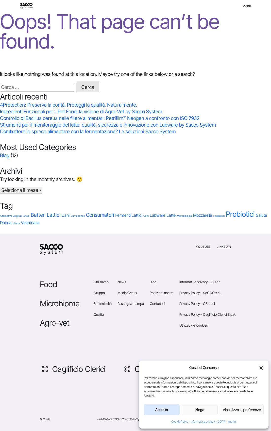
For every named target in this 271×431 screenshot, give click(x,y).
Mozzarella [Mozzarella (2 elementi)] (202, 215)
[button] (261, 367)
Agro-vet (54, 323)
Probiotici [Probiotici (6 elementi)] (240, 214)
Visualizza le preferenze (242, 409)
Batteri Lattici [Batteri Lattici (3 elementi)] (45, 215)
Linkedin (224, 247)
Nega (199, 409)
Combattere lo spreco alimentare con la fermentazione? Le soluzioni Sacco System (88, 131)
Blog (4, 155)
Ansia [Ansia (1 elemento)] (26, 215)
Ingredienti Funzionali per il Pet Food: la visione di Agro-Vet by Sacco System (81, 112)
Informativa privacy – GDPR (208, 421)
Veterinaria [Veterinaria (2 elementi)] (30, 222)
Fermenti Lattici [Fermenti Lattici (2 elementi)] (128, 215)
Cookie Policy (179, 421)
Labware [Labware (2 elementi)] (157, 215)
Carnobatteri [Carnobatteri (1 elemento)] (78, 215)
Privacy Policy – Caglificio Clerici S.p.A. (207, 314)
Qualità (99, 314)
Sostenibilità (103, 303)
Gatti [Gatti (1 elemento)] (146, 215)
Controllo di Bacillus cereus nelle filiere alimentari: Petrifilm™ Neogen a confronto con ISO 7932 (100, 118)
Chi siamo (101, 282)
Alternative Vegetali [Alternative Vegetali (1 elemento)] (11, 215)
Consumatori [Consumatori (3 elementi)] (100, 215)
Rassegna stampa (131, 303)
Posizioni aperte (161, 293)
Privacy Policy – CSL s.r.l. (197, 303)
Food (48, 284)
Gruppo (99, 293)
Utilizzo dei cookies (193, 325)
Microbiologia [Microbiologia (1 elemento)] (184, 215)
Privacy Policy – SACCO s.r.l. (200, 293)
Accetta (161, 409)
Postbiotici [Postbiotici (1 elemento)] (219, 215)
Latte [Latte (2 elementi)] (171, 215)
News (122, 282)
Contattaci (157, 303)
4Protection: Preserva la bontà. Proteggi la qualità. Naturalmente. (68, 105)
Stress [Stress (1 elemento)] (16, 223)
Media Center (127, 293)
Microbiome (60, 303)
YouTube (203, 247)
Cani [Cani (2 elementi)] (65, 215)
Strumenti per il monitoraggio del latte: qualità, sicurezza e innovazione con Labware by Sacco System (108, 125)
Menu (246, 6)
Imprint (232, 421)
